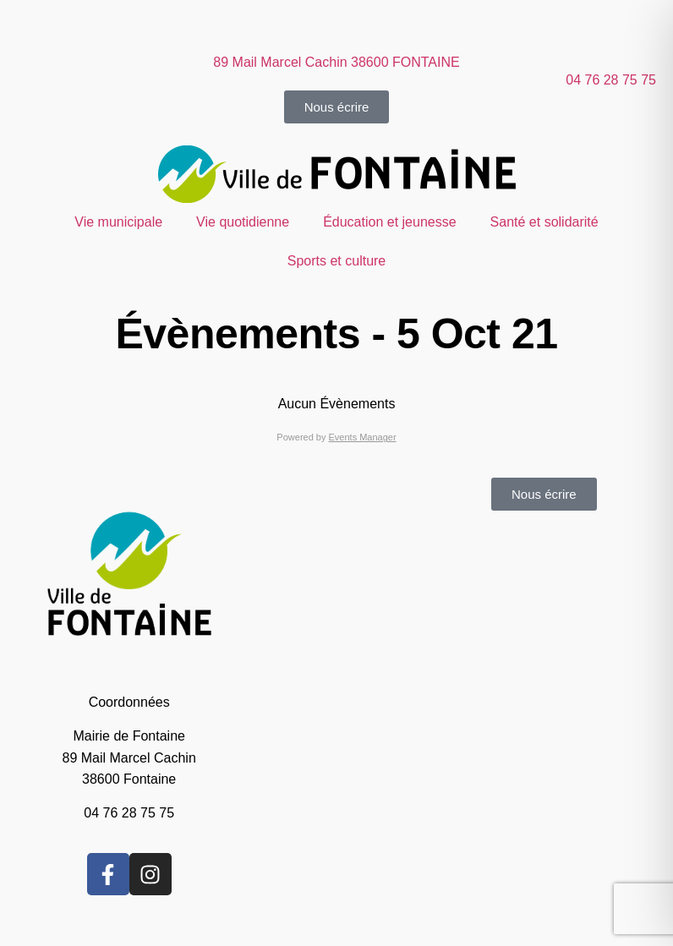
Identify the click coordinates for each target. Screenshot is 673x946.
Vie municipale (118, 222)
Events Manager (363, 437)
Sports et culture (336, 261)
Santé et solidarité (544, 222)
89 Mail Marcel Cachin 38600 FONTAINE (336, 62)
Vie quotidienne (242, 222)
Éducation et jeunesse (389, 222)
